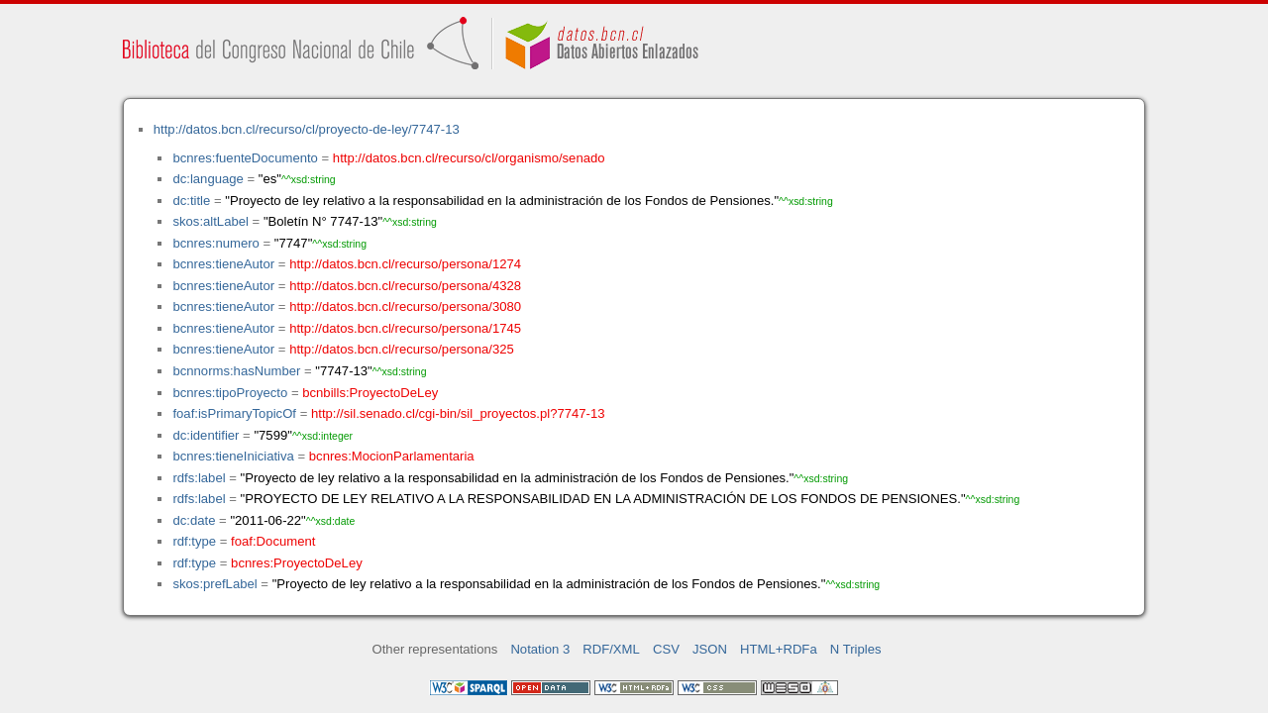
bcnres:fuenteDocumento (244, 158)
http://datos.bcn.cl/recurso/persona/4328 (405, 285)
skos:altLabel (210, 221)
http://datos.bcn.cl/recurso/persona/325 (401, 349)
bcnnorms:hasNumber (236, 370)
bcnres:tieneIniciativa (232, 456)
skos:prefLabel (214, 583)
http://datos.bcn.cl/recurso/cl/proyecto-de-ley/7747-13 (307, 129)
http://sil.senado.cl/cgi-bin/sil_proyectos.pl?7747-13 (458, 413)
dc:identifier (205, 435)
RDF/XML (611, 649)
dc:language (207, 178)
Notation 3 (540, 649)
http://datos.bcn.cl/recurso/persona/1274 (405, 263)
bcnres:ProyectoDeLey (297, 563)
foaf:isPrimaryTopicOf (234, 413)
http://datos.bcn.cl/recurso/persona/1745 (405, 328)
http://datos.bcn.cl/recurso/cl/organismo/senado (469, 158)
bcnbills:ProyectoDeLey (370, 392)
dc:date (193, 520)
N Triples (856, 649)
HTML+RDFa (778, 649)
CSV (666, 649)
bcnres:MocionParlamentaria (392, 456)
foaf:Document (273, 541)
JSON (709, 649)
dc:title (191, 200)
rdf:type (194, 541)
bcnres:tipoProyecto (229, 392)
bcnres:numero (215, 243)
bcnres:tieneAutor (223, 263)
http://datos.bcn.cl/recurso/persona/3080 (405, 306)
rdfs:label (198, 477)
